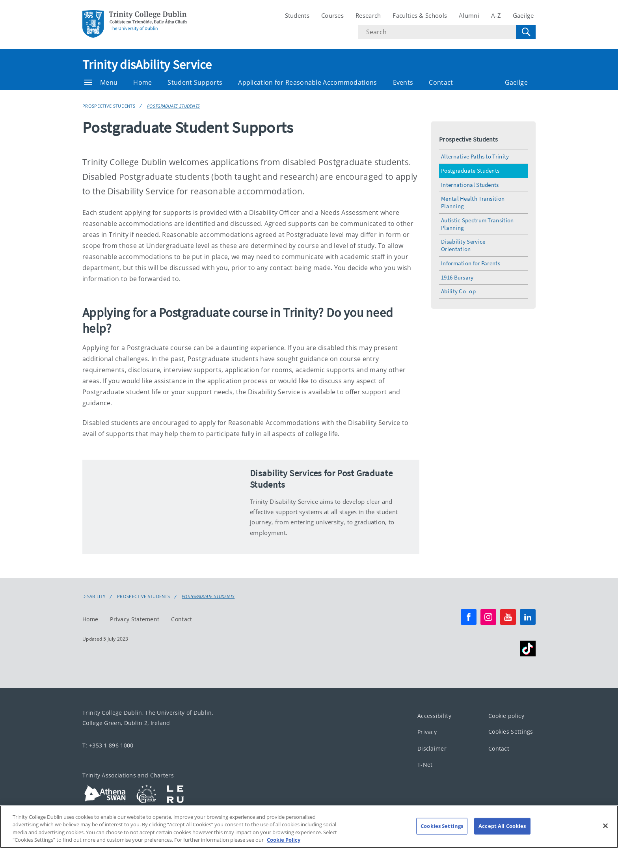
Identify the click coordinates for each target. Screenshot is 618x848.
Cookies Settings (510, 731)
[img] (162, 507)
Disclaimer (432, 748)
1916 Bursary (457, 277)
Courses (332, 15)
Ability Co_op (458, 291)
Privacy (427, 732)
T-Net (425, 764)
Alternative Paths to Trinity (475, 156)
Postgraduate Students (173, 106)
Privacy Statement (134, 619)
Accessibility (434, 715)
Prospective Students (108, 106)
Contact (441, 82)
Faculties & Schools (420, 15)
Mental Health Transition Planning (472, 202)
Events (403, 82)
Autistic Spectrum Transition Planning (477, 223)
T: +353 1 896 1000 (107, 745)
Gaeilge (523, 15)
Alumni (469, 15)
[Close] (605, 825)
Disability (93, 596)
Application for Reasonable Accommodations (307, 82)
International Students (470, 184)
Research (368, 15)
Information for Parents (470, 263)
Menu (100, 82)
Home (142, 82)
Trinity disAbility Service (147, 65)
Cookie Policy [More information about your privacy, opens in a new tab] (283, 839)
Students (297, 15)
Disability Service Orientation (463, 245)
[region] (309, 826)
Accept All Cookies (502, 825)
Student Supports (195, 82)
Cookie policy (506, 715)
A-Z (496, 15)
